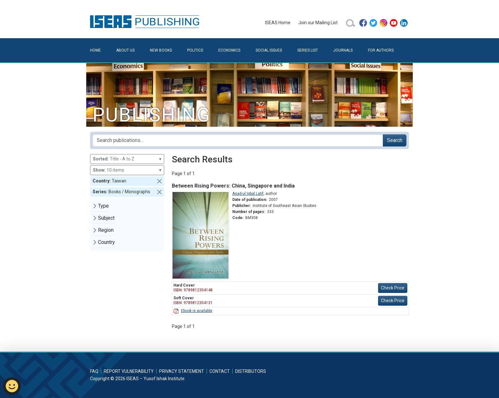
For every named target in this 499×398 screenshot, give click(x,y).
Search (394, 140)
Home (95, 50)
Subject (106, 218)
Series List (307, 50)
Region (106, 230)
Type (103, 206)
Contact (219, 371)
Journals (343, 50)
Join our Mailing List (318, 22)
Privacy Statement (181, 371)
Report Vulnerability (129, 371)
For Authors (381, 50)
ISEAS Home (278, 22)
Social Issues (269, 50)
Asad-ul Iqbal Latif (248, 193)
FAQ (94, 371)
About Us (125, 50)
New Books (161, 50)
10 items (127, 170)
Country (106, 242)
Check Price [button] (392, 287)
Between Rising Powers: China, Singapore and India (233, 186)
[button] (159, 181)
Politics (195, 50)
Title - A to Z (127, 159)
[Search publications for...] (238, 140)
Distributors (250, 371)
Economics (229, 50)
